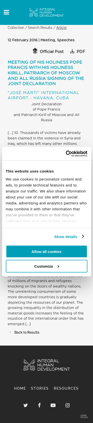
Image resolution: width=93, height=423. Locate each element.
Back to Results (23, 332)
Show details (65, 236)
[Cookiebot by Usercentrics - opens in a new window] (66, 153)
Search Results (40, 27)
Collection (16, 27)
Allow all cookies (46, 251)
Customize (46, 266)
